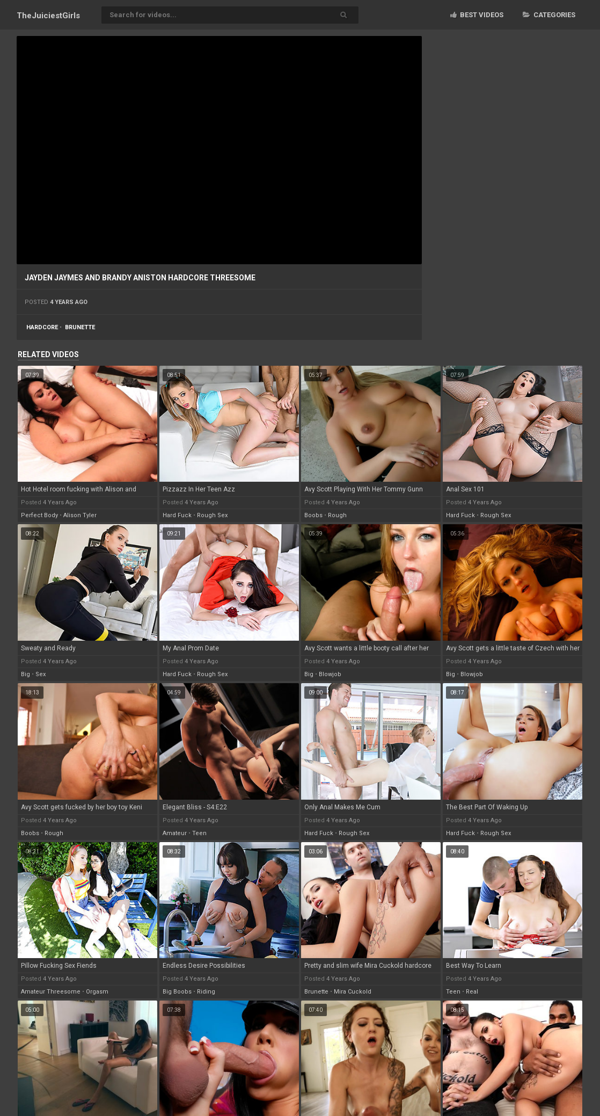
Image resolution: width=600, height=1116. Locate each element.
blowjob (330, 674)
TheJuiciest (48, 15)
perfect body (39, 515)
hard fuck (177, 515)
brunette (80, 327)
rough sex (212, 515)
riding (206, 991)
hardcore (42, 327)
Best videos (476, 15)
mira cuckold (352, 991)
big (25, 674)
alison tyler (80, 515)
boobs (313, 515)
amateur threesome (51, 991)
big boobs (177, 991)
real (472, 991)
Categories (549, 15)
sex (40, 674)
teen (199, 833)
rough (337, 515)
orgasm (97, 991)
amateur (175, 833)
